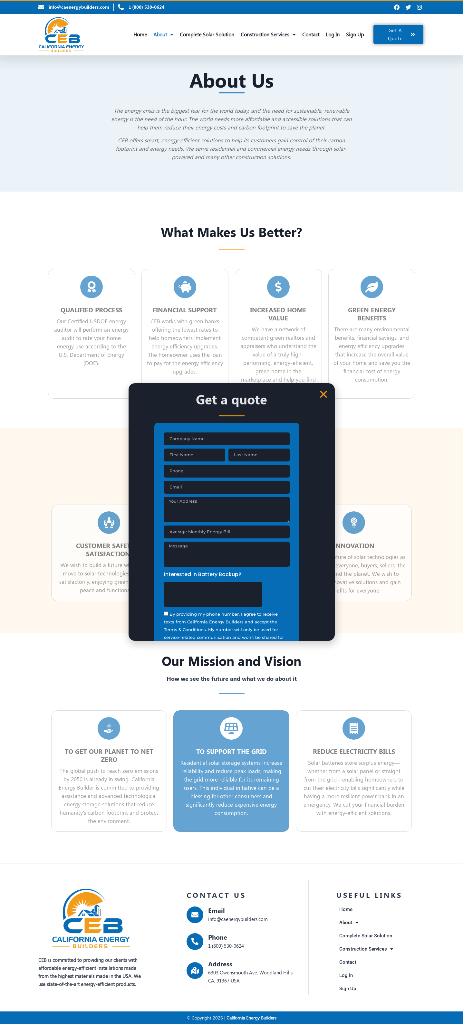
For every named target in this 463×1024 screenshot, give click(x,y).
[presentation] (213, 589)
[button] (323, 394)
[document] (231, 512)
